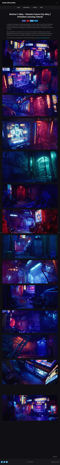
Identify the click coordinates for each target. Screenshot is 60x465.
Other (41, 7)
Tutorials (35, 7)
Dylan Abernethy (8, 3)
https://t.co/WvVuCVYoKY (43, 37)
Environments (26, 7)
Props (18, 7)
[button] (55, 457)
